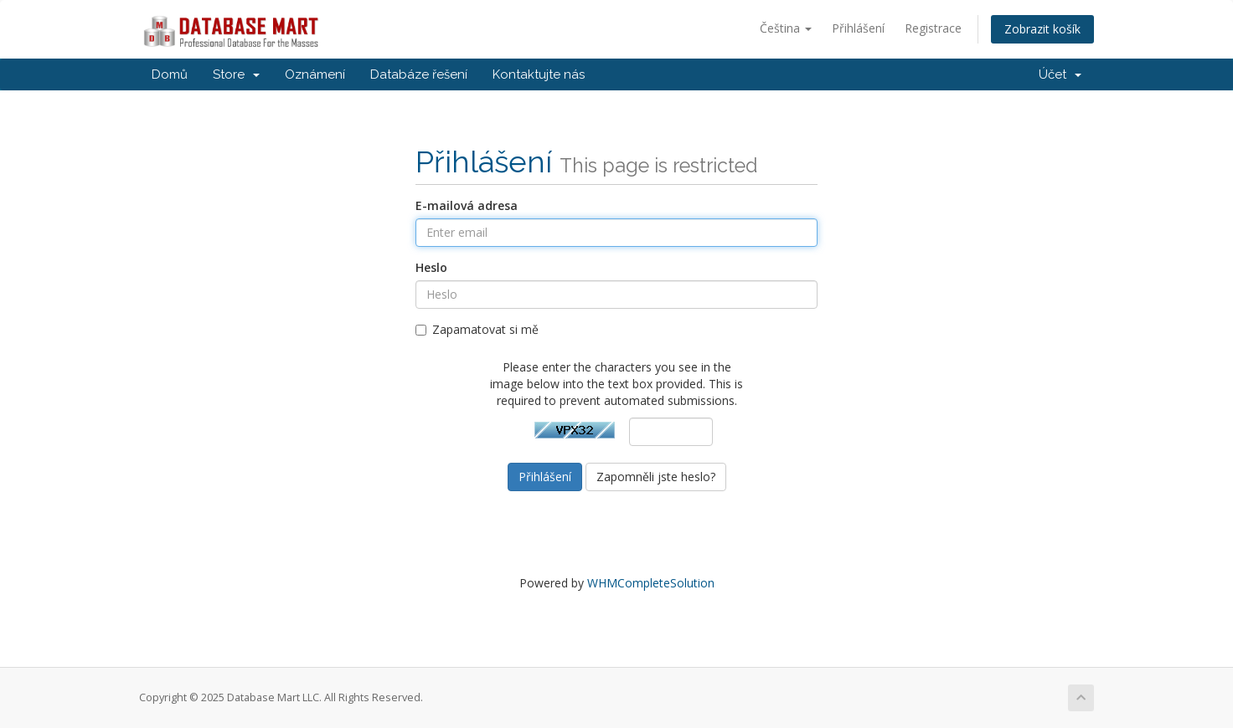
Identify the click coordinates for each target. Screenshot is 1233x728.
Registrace (933, 28)
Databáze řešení (418, 74)
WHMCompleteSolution (651, 583)
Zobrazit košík (1042, 29)
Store (236, 74)
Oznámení (315, 74)
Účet (1060, 74)
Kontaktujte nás (539, 74)
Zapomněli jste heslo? (655, 476)
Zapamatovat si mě (477, 329)
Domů (170, 74)
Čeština (786, 28)
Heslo (431, 267)
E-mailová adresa (466, 205)
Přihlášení (858, 28)
